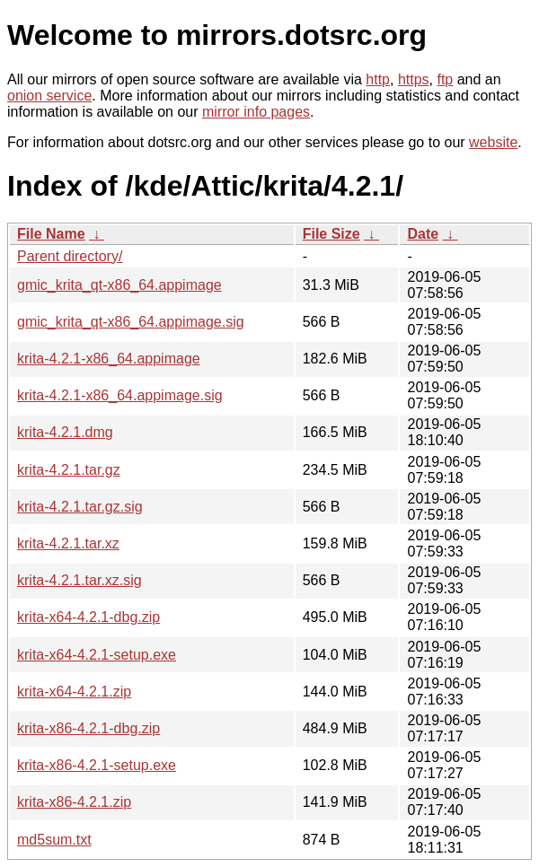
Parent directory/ (69, 256)
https (413, 79)
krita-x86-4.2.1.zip (74, 802)
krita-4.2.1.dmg (65, 432)
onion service (49, 95)
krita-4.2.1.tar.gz (68, 469)
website (493, 142)
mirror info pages (256, 111)
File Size (331, 233)
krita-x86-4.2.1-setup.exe (96, 765)
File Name (51, 233)
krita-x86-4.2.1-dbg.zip (88, 728)
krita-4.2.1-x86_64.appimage (108, 358)
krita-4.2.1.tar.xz (68, 543)
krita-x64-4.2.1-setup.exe (96, 654)
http (378, 79)
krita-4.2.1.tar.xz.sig (79, 580)
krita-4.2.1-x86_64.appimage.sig (120, 395)
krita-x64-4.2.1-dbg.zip (88, 617)
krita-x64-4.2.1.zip (74, 691)
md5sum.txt (54, 839)
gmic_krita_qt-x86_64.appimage (119, 285)
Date (422, 233)
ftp (445, 79)
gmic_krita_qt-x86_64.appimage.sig (130, 321)
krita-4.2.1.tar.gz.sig (80, 506)
